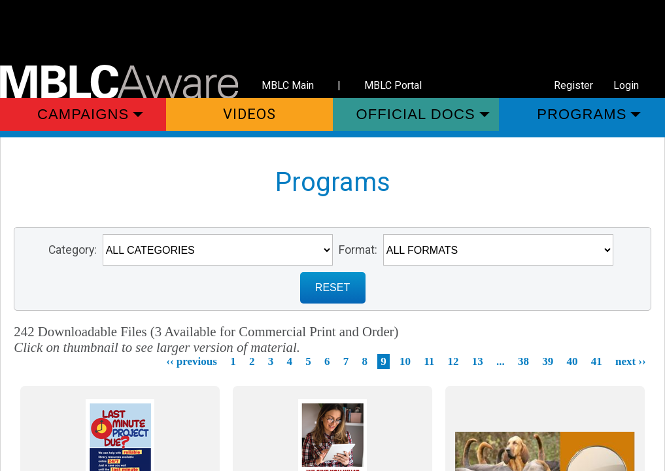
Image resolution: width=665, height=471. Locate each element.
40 (571, 361)
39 (547, 361)
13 (477, 361)
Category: (72, 249)
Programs (581, 114)
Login (626, 85)
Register (573, 85)
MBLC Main (288, 85)
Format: (358, 249)
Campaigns (83, 114)
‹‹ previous (191, 361)
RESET (332, 287)
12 (452, 361)
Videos (250, 114)
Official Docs (415, 114)
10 (405, 361)
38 (523, 361)
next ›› (630, 361)
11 (429, 361)
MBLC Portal (393, 85)
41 (596, 361)
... (500, 361)
